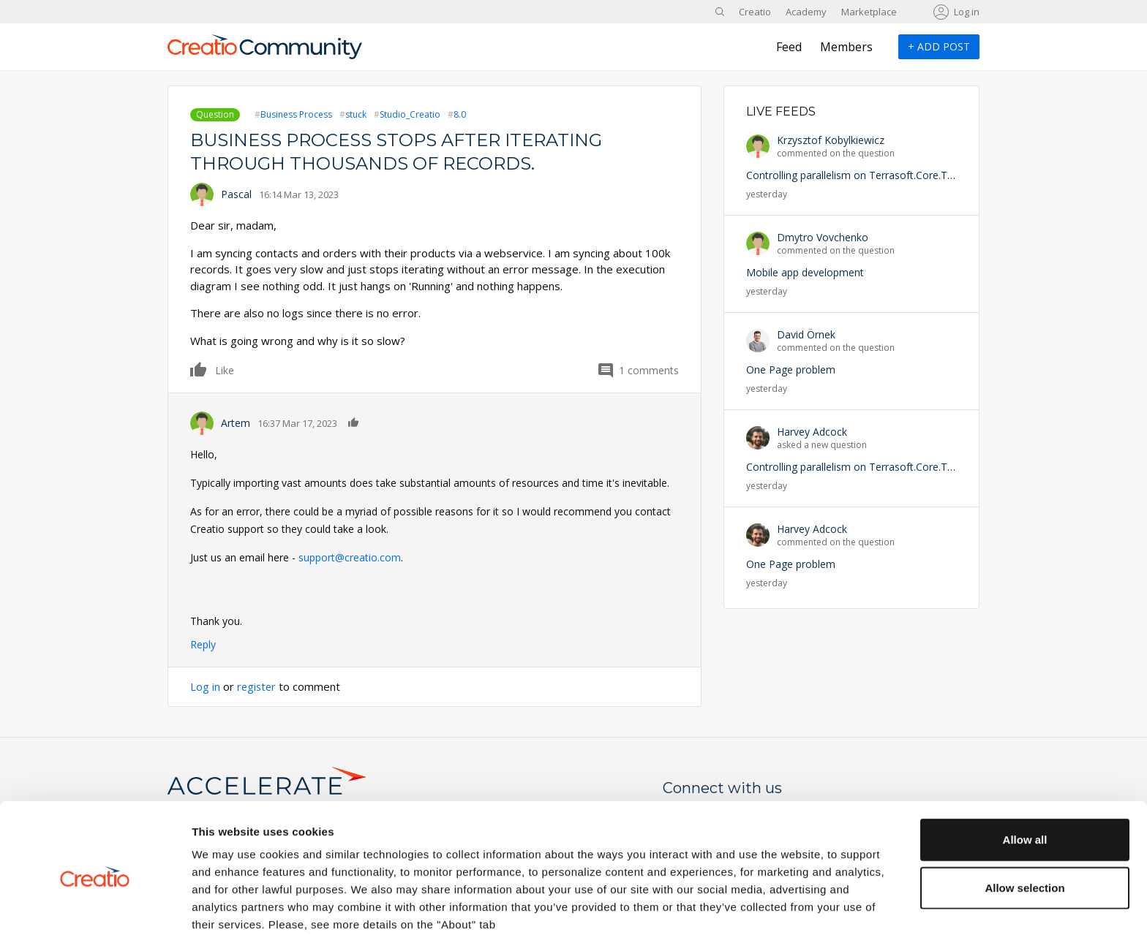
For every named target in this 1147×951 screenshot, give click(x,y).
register (257, 686)
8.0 (460, 114)
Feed (789, 47)
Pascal (236, 194)
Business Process (296, 114)
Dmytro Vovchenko (822, 237)
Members (846, 47)
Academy (806, 11)
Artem (235, 423)
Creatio (755, 11)
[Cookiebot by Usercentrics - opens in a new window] (95, 922)
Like (199, 369)
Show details (768, 922)
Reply (203, 644)
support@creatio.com (349, 557)
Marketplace (869, 11)
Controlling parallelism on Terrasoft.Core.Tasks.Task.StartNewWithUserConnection (941, 175)
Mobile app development (805, 272)
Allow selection (1024, 838)
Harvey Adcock (812, 432)
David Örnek (806, 334)
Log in (966, 11)
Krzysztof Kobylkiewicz (830, 140)
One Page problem (790, 369)
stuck (355, 114)
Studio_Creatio (410, 114)
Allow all (1025, 790)
